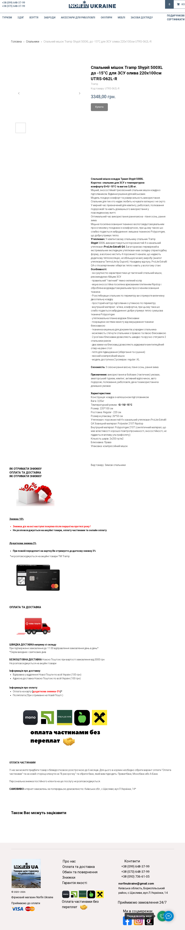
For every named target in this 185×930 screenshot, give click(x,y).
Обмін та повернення (79, 872)
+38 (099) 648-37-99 (13, 2)
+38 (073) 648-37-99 (13, 6)
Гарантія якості (74, 883)
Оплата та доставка (78, 867)
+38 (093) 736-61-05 (135, 876)
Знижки (68, 877)
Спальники (32, 41)
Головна (16, 41)
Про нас (69, 861)
